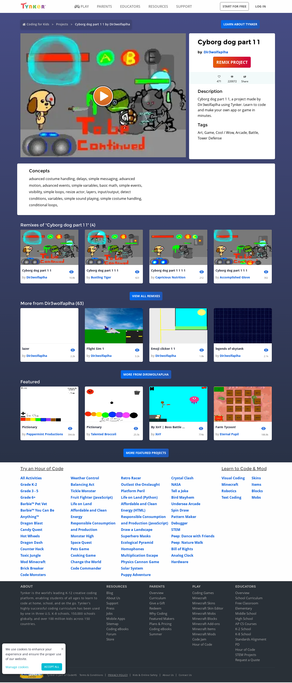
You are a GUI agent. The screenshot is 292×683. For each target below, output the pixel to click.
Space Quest (81, 543)
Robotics (229, 491)
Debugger (179, 523)
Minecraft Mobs (204, 614)
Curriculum (157, 598)
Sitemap (112, 624)
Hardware (179, 562)
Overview (156, 593)
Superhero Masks (136, 536)
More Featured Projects (146, 453)
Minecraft (230, 485)
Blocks (257, 491)
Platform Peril (133, 491)
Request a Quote (247, 660)
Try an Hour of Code (41, 469)
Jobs (109, 614)
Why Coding (158, 614)
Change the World (86, 562)
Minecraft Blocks (204, 619)
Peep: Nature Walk (187, 543)
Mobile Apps (115, 619)
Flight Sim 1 (95, 349)
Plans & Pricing (160, 624)
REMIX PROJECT (232, 62)
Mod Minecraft (33, 562)
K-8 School (243, 635)
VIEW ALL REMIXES (146, 296)
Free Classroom (246, 604)
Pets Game (80, 549)
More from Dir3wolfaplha (146, 375)
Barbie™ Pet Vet (33, 504)
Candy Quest (31, 530)
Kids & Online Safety (145, 675)
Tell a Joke (179, 491)
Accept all (51, 667)
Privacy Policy (118, 675)
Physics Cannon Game (140, 562)
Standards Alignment (250, 640)
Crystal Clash (182, 478)
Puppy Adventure (136, 575)
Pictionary (29, 428)
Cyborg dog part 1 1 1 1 (168, 271)
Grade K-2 (28, 485)
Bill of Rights (182, 549)
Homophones (132, 549)
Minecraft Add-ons (206, 624)
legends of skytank (230, 349)
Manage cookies (17, 667)
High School (244, 619)
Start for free (234, 6)
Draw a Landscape (136, 530)
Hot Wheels (30, 536)
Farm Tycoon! (226, 428)
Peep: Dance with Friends (192, 536)
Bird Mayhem (182, 497)
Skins (256, 478)
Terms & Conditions (91, 675)
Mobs (256, 497)
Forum (111, 635)
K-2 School (243, 629)
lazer (25, 349)
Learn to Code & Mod (244, 469)
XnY (158, 434)
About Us (113, 598)
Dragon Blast (31, 523)
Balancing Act (82, 485)
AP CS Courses (246, 624)
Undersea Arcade (185, 504)
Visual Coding (233, 478)
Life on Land (81, 504)
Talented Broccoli (103, 434)
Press (110, 609)
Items (256, 485)
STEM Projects (245, 655)
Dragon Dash (31, 543)
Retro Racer (131, 478)
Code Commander (86, 568)
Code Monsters (33, 575)
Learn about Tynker (240, 24)
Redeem (155, 609)
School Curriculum (249, 598)
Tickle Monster (83, 491)
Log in (260, 6)
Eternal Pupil (229, 434)
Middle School (245, 614)
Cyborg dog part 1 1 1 (102, 271)
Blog (109, 593)
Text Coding (231, 497)
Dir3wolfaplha (216, 52)
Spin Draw (180, 510)
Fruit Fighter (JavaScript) (92, 497)
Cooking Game (83, 555)
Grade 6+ (27, 497)
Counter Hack (32, 549)
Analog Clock (182, 555)
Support (112, 604)
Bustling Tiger (101, 277)
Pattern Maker (183, 517)
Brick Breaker (32, 568)
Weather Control (85, 478)
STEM (175, 530)
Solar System (132, 568)
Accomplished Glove (235, 277)
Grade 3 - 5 (29, 491)
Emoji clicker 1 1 (163, 349)
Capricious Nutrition (170, 277)
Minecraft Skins (203, 604)
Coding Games (203, 593)
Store (110, 640)
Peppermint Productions (44, 434)
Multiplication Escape (139, 555)
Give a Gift (157, 604)
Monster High (82, 536)
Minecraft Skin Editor (207, 609)
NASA (176, 485)
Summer (155, 635)
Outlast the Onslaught (140, 485)
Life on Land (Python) (139, 497)
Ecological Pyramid (137, 543)
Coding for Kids (38, 24)
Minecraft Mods (204, 635)
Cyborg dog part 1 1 (36, 271)
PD (237, 645)
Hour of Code (202, 645)
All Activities (31, 478)
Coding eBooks (117, 629)
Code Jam (199, 640)
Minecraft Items (204, 629)
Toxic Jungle (30, 555)
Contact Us (185, 675)
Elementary (243, 609)
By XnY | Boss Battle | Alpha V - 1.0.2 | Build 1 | (168, 428)
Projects (62, 24)
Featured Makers (161, 619)
